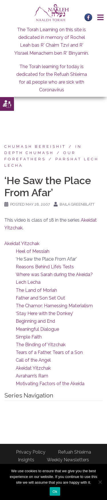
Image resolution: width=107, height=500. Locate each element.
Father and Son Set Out (40, 298)
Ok (55, 491)
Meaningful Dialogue (37, 329)
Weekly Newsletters (68, 459)
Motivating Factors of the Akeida (50, 383)
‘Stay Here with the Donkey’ (44, 313)
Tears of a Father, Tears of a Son (49, 352)
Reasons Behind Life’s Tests (45, 266)
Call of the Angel (33, 360)
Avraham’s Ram (32, 376)
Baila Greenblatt (77, 204)
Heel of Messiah (32, 251)
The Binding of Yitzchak (41, 344)
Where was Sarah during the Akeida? (54, 274)
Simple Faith (29, 337)
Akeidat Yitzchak (21, 243)
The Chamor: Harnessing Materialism (54, 305)
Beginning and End (35, 321)
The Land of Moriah (36, 290)
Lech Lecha (28, 282)
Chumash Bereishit (35, 146)
